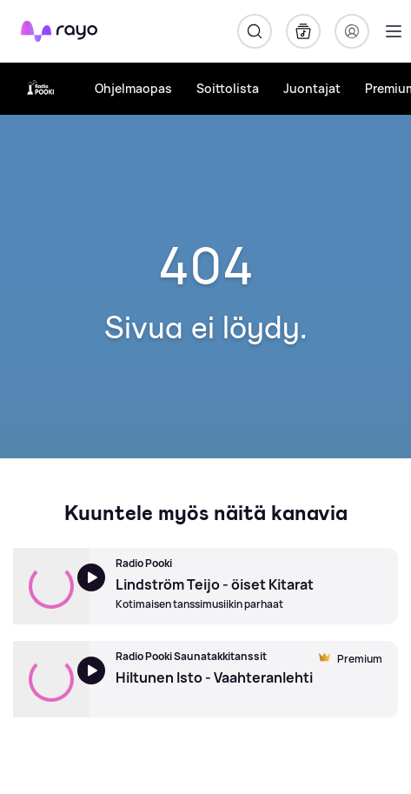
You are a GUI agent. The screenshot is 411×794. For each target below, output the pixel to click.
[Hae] (254, 31)
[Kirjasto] (303, 31)
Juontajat (312, 88)
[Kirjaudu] (352, 31)
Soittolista (227, 88)
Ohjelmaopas (133, 88)
